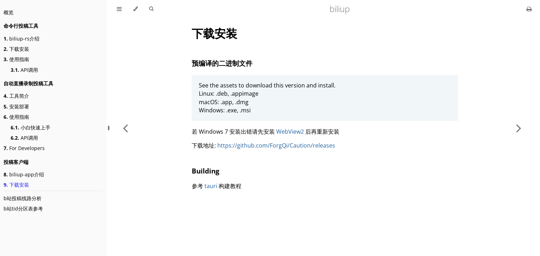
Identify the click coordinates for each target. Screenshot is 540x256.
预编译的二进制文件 (222, 63)
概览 (8, 12)
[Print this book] (529, 9)
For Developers (24, 148)
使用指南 (16, 59)
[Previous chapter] (125, 128)
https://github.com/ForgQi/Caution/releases (276, 145)
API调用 (24, 69)
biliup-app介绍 (24, 174)
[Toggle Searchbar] (151, 9)
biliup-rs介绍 (21, 38)
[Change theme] (135, 9)
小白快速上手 (30, 127)
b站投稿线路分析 (23, 198)
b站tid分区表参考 (23, 208)
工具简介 (16, 95)
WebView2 (290, 131)
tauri (210, 186)
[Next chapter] (519, 128)
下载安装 (16, 49)
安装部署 (16, 106)
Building (205, 170)
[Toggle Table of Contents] (119, 9)
